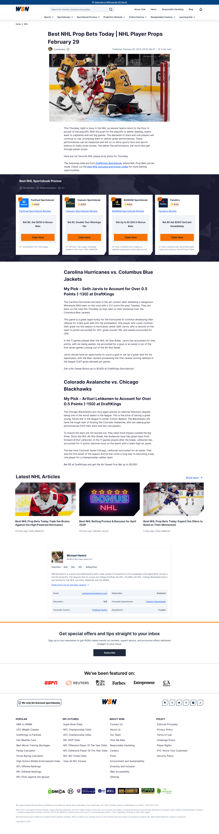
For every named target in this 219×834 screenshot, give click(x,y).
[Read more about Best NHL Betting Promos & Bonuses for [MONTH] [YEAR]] (109, 524)
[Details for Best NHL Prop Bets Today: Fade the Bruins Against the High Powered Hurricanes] (45, 501)
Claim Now (38, 239)
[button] (190, 182)
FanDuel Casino (99, 611)
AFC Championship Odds (77, 736)
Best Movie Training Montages (33, 747)
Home (18, 24)
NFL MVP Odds (71, 741)
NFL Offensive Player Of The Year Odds (85, 747)
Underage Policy (166, 741)
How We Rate (117, 741)
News (153, 9)
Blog (191, 9)
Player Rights (164, 747)
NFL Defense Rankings (28, 773)
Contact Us (116, 726)
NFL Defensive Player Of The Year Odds (85, 752)
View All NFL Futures (74, 762)
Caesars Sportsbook (156, 603)
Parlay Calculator (25, 752)
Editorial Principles (167, 726)
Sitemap (114, 778)
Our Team (115, 736)
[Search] (111, 9)
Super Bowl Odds (72, 726)
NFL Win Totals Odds (75, 757)
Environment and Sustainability (127, 762)
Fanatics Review (168, 212)
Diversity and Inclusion (122, 768)
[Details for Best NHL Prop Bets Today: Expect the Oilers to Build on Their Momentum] (173, 501)
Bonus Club (140, 9)
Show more (194, 479)
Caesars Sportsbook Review (81, 212)
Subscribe (109, 654)
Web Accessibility (120, 773)
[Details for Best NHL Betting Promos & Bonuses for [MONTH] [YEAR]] (109, 501)
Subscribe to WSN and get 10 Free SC (111, 2)
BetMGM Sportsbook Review (128, 212)
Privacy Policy (165, 731)
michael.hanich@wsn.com (94, 595)
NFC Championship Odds (77, 731)
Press (113, 757)
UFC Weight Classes (27, 731)
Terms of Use (164, 736)
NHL (26, 24)
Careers (114, 752)
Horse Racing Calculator (29, 757)
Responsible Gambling (172, 9)
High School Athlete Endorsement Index (38, 762)
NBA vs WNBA (24, 726)
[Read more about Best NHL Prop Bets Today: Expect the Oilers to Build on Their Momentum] (173, 524)
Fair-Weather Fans (26, 741)
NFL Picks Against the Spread (32, 778)
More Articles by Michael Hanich (70, 587)
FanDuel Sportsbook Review (35, 212)
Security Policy (165, 757)
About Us (115, 731)
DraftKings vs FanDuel (28, 736)
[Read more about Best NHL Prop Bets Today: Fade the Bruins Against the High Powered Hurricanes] (45, 524)
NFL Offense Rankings (28, 768)
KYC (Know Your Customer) (172, 752)
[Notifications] (201, 9)
